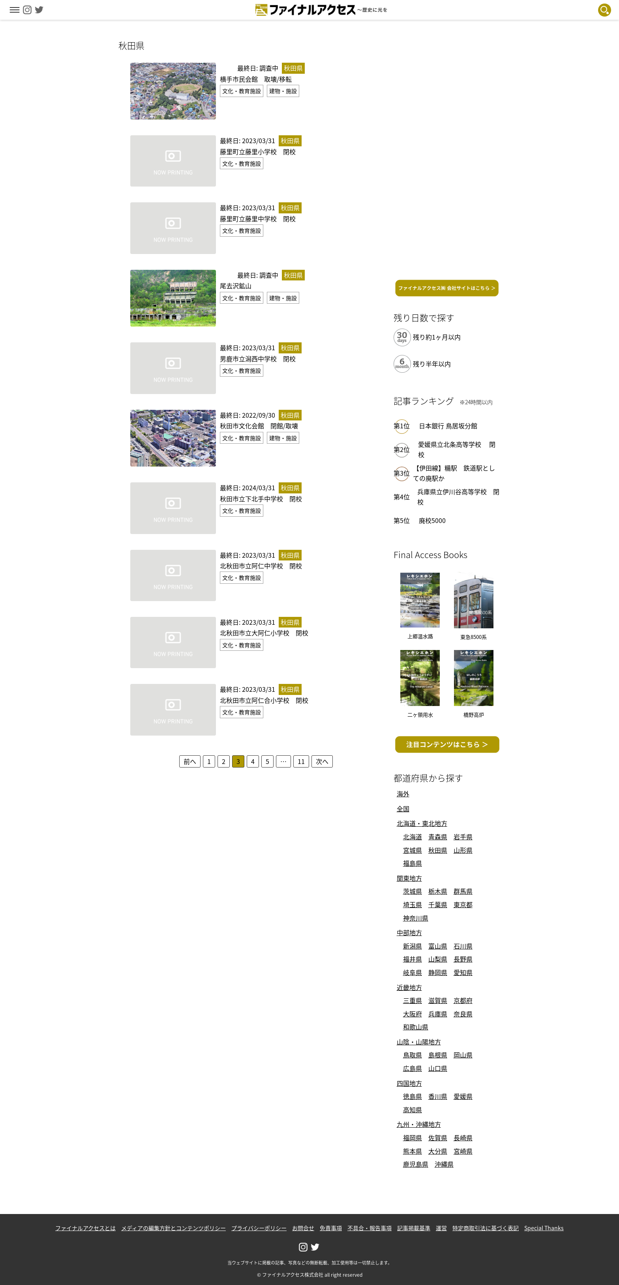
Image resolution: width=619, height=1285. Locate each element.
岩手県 (463, 836)
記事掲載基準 (413, 1228)
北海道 (412, 836)
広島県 (412, 1068)
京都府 (463, 1000)
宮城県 (412, 850)
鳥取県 (412, 1054)
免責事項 (331, 1228)
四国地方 (409, 1083)
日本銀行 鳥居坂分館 (448, 425)
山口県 (437, 1068)
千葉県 (437, 904)
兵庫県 (437, 1013)
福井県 (412, 959)
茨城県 (412, 891)
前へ (190, 761)
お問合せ (303, 1228)
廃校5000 (432, 520)
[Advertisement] (447, 156)
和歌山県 (415, 1026)
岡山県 (463, 1054)
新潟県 (412, 946)
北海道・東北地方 (422, 823)
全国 (403, 808)
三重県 (412, 1000)
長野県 (463, 959)
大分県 (437, 1151)
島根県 (437, 1054)
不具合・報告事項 (369, 1228)
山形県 (463, 850)
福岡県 (412, 1137)
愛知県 (463, 972)
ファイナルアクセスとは (85, 1228)
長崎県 (463, 1137)
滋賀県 (437, 1000)
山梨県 (437, 959)
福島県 (412, 863)
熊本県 (412, 1151)
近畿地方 (409, 987)
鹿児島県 (415, 1164)
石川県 (463, 946)
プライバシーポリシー (259, 1228)
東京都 (463, 904)
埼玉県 (412, 904)
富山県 (437, 946)
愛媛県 (463, 1096)
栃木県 (437, 891)
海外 (403, 793)
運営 (441, 1228)
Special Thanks (544, 1228)
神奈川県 (415, 918)
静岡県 (437, 972)
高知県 (412, 1109)
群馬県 (463, 891)
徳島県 (412, 1096)
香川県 (437, 1096)
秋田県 (437, 850)
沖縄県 (444, 1164)
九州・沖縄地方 (419, 1124)
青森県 (437, 836)
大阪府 (412, 1013)
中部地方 (409, 932)
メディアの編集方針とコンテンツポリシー (173, 1228)
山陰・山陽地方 (419, 1041)
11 (301, 761)
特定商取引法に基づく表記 (485, 1228)
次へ (322, 761)
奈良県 (463, 1013)
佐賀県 (437, 1137)
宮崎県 (463, 1151)
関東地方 (409, 878)
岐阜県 (412, 972)
